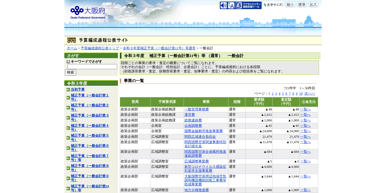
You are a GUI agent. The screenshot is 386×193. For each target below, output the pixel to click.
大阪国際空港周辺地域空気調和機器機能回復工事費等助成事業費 (205, 181)
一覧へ (305, 109)
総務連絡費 (193, 120)
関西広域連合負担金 (200, 137)
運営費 (189, 115)
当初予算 (78, 89)
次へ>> (310, 93)
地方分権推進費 (196, 190)
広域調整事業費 (196, 161)
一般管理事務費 (196, 109)
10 (301, 93)
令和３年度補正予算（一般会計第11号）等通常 (159, 48)
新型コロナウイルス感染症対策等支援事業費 (205, 169)
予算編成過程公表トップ (100, 48)
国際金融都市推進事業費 (203, 131)
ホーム (72, 48)
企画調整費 (193, 126)
